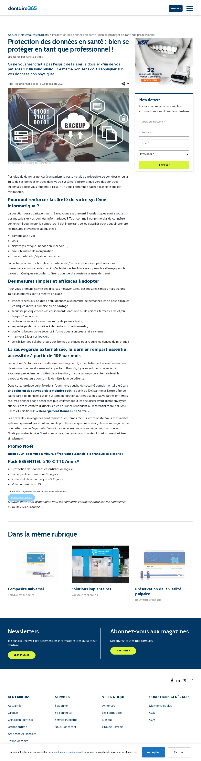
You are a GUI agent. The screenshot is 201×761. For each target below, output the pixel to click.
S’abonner (61, 705)
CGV (152, 720)
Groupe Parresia (112, 727)
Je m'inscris (22, 655)
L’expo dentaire (18, 741)
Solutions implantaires (91, 589)
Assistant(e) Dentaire (22, 734)
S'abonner (123, 651)
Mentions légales (160, 705)
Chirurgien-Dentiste (21, 720)
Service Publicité (66, 720)
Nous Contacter (65, 727)
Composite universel (26, 589)
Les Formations (112, 713)
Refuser (179, 752)
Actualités (15, 705)
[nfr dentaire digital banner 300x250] (164, 61)
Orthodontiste (17, 727)
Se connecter (64, 713)
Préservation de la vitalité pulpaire (158, 591)
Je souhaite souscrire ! (21, 497)
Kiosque (107, 720)
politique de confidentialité (68, 752)
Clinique (13, 713)
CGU (152, 713)
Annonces (108, 705)
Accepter (153, 752)
